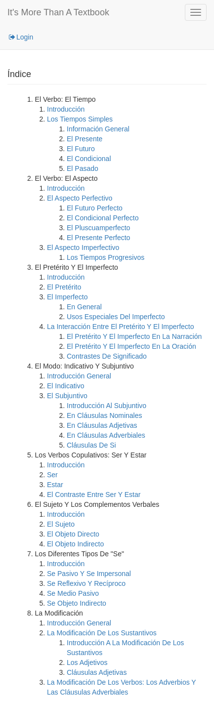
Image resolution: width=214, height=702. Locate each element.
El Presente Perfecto (98, 238)
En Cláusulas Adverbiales (106, 435)
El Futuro (81, 149)
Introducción (66, 109)
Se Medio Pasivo (73, 593)
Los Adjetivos (87, 662)
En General (84, 307)
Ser (52, 475)
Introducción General (79, 376)
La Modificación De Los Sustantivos (102, 633)
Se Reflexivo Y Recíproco (86, 583)
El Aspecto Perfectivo (79, 198)
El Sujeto (61, 524)
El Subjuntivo (67, 396)
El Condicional (89, 159)
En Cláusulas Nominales (104, 415)
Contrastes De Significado (107, 356)
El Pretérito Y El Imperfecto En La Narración (134, 336)
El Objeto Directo (73, 534)
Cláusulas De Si (91, 445)
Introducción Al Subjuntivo (106, 406)
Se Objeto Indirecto (76, 603)
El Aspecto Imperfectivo (83, 247)
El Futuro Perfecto (95, 208)
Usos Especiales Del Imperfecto (116, 317)
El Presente (84, 139)
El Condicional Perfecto (103, 218)
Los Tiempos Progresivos (105, 257)
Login (20, 37)
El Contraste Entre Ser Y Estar (93, 494)
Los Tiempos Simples (80, 119)
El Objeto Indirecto (75, 544)
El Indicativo (65, 386)
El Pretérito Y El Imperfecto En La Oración (131, 346)
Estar (55, 485)
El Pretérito (64, 287)
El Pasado (82, 168)
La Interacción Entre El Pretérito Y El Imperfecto (120, 326)
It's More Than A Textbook (58, 12)
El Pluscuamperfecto (98, 228)
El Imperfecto (67, 297)
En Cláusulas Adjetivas (102, 425)
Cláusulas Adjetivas (97, 672)
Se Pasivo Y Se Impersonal (89, 574)
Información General (98, 129)
